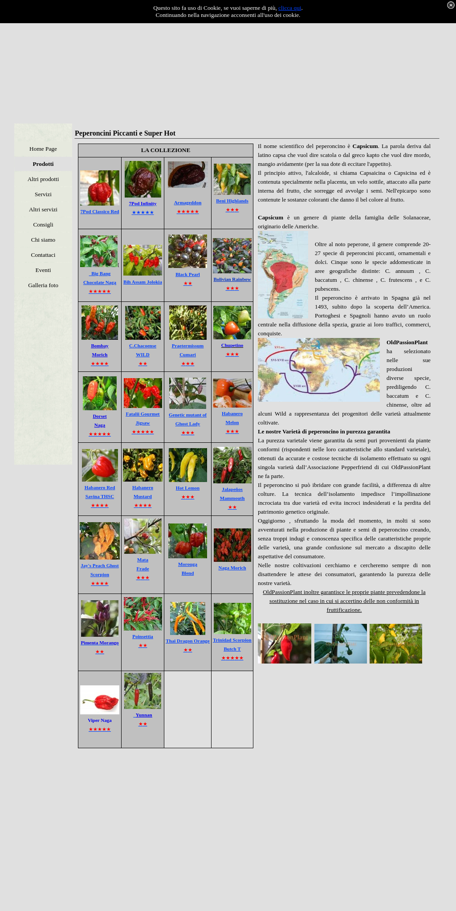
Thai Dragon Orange (187, 640)
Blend (188, 573)
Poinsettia (142, 636)
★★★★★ (143, 212)
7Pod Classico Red (100, 211)
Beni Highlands (232, 200)
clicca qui (289, 7)
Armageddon (188, 202)
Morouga (187, 564)
